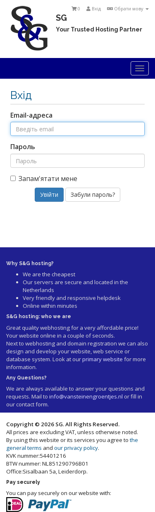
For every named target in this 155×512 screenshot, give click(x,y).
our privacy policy (76, 448)
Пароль (22, 146)
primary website (102, 359)
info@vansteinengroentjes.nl (86, 396)
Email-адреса (31, 115)
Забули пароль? (93, 194)
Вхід (93, 8)
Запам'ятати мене (43, 178)
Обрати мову (128, 8)
